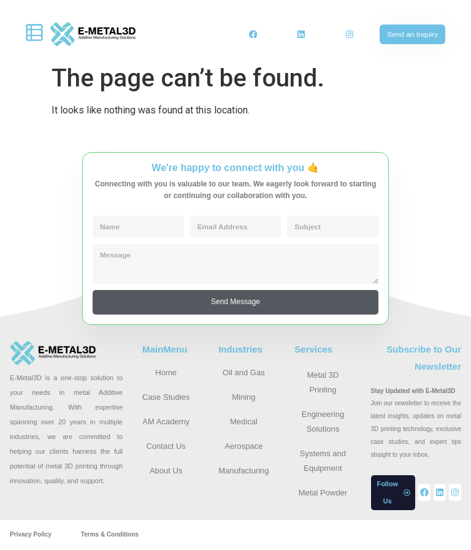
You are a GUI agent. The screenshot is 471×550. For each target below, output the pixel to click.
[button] (393, 493)
